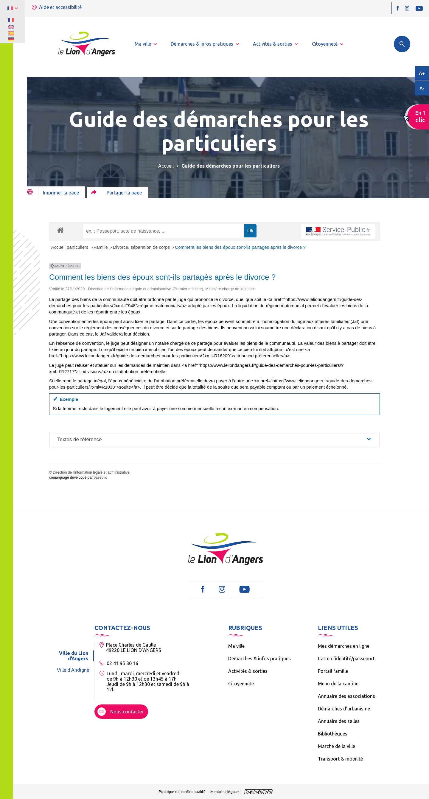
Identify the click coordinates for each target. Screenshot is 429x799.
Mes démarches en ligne (343, 646)
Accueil (166, 166)
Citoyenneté (241, 683)
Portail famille (333, 671)
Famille (101, 247)
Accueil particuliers (70, 247)
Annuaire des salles (339, 721)
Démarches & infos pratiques (259, 658)
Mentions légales (225, 791)
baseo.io (100, 477)
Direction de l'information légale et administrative (91, 472)
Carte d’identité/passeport (346, 658)
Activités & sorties (248, 671)
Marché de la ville (336, 746)
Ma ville (236, 646)
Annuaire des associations (346, 696)
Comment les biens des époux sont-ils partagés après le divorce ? (240, 247)
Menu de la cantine (338, 683)
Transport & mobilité (340, 758)
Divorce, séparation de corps (142, 247)
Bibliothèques (332, 733)
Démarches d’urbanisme (344, 708)
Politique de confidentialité (182, 791)
